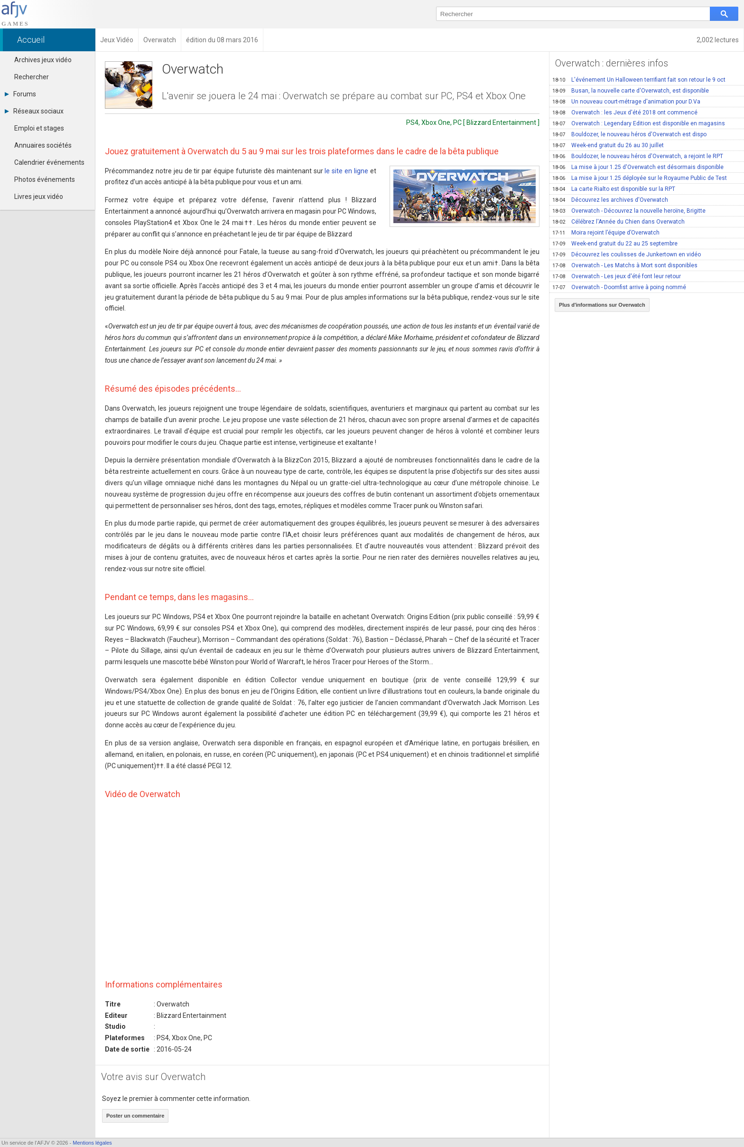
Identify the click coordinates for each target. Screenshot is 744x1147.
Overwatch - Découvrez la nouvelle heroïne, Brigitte (629, 210)
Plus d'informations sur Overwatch (602, 305)
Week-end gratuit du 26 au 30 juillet (608, 145)
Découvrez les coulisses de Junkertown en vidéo (626, 254)
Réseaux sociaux (34, 111)
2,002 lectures (718, 40)
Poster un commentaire (135, 1116)
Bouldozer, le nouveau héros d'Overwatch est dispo (629, 134)
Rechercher (31, 77)
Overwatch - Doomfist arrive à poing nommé (619, 287)
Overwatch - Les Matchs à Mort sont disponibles (625, 265)
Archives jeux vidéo (43, 60)
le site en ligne (346, 171)
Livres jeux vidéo (38, 196)
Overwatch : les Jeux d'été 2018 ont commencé (625, 112)
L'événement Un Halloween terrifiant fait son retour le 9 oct (638, 79)
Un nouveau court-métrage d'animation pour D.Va (626, 101)
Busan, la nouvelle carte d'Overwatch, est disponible (630, 90)
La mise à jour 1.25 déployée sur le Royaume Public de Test (639, 178)
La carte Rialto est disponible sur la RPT (613, 189)
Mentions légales (92, 1143)
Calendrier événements (49, 162)
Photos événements (44, 179)
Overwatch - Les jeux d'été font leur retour (616, 276)
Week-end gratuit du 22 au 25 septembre (615, 243)
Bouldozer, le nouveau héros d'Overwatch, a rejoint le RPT (637, 156)
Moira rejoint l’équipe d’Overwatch (606, 232)
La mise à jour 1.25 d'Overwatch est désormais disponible (638, 167)
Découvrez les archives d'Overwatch (610, 200)
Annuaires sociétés (43, 145)
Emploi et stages (39, 128)
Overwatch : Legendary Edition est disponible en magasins (638, 123)
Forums (20, 94)
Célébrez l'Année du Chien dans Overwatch (618, 221)
